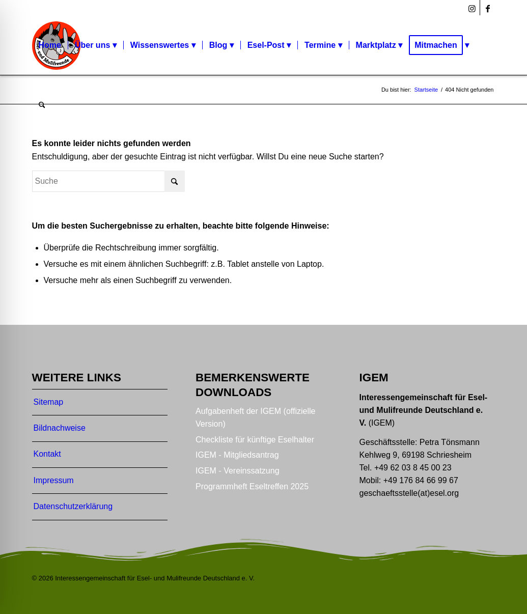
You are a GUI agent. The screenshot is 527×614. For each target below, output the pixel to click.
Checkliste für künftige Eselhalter (255, 439)
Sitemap (49, 402)
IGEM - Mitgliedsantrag (237, 455)
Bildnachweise (60, 428)
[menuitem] (50, 45)
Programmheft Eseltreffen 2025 (252, 486)
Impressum (54, 480)
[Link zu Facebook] (487, 7)
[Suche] (42, 105)
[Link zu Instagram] (472, 7)
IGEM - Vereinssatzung (238, 470)
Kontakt (47, 454)
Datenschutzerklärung (73, 506)
